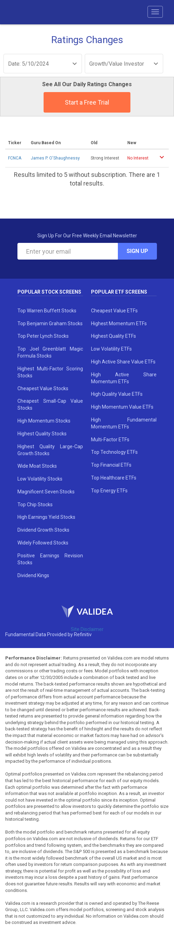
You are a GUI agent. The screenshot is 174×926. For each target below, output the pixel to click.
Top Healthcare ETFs (113, 478)
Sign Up (137, 251)
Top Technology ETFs (114, 452)
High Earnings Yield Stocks (46, 517)
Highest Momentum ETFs (119, 323)
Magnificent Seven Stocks (46, 491)
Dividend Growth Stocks (43, 530)
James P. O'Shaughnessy (55, 158)
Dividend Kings (33, 575)
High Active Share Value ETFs (123, 361)
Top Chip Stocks (35, 504)
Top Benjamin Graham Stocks (50, 323)
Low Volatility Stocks (39, 479)
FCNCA (14, 158)
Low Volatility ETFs (111, 349)
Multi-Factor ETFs (110, 439)
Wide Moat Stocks (37, 466)
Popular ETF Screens (119, 292)
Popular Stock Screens (49, 292)
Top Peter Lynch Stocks (43, 336)
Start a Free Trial (87, 102)
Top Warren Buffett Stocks (46, 310)
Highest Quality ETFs (113, 336)
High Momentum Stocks (43, 421)
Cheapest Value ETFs (114, 310)
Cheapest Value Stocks (42, 388)
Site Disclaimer (87, 629)
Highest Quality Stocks (42, 433)
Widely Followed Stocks (42, 543)
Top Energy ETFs (109, 490)
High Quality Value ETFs (117, 394)
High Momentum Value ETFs (122, 407)
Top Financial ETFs (111, 465)
